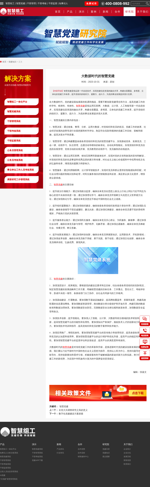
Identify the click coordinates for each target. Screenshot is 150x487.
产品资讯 (60, 449)
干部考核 (42, 3)
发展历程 (127, 457)
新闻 (106, 11)
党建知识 (12, 62)
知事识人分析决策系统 (9, 453)
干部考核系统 (14, 131)
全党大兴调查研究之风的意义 (73, 410)
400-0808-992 (117, 3)
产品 (70, 11)
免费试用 (91, 3)
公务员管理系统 (15, 150)
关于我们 (143, 11)
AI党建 (2, 475)
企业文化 (127, 453)
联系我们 (127, 464)
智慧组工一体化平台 (17, 102)
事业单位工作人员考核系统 (20, 170)
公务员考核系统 (15, 160)
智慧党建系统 (14, 111)
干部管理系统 (14, 121)
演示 (82, 11)
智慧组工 (10, 3)
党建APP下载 (37, 460)
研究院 (129, 11)
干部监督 (52, 3)
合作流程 (81, 453)
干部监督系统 (14, 140)
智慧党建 (20, 3)
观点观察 (106, 457)
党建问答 (106, 449)
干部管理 (31, 3)
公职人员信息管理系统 (9, 471)
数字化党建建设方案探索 (71, 413)
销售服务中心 (83, 457)
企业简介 (127, 449)
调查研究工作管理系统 (18, 179)
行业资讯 (60, 453)
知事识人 (63, 3)
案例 (94, 11)
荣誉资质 (127, 460)
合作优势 (81, 449)
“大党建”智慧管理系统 (9, 479)
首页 (58, 11)
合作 (118, 11)
